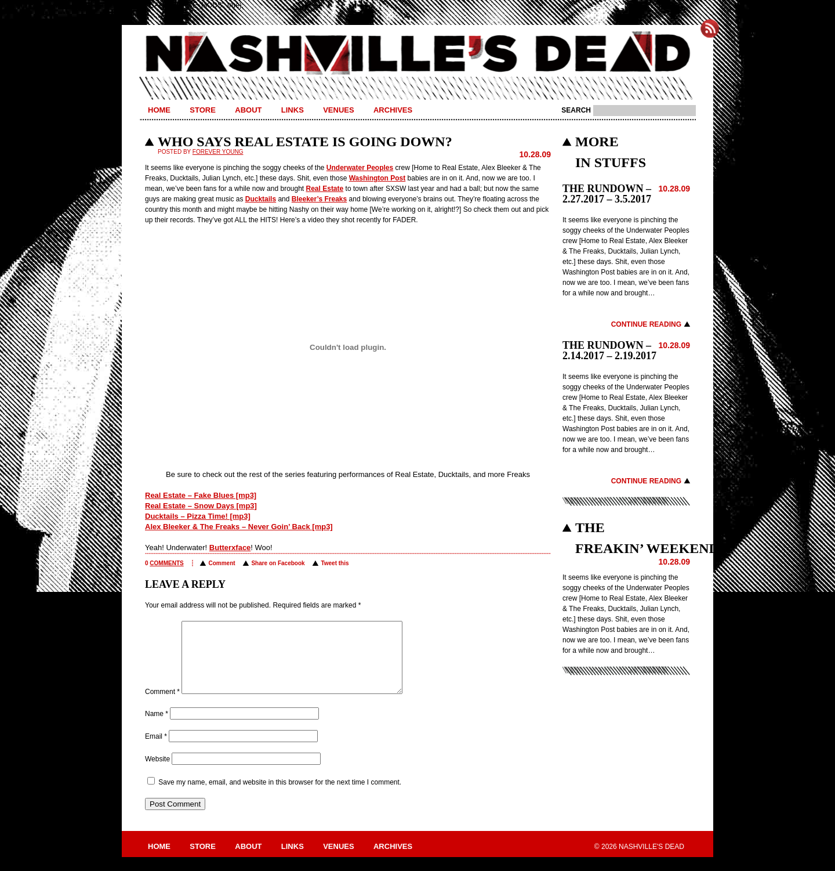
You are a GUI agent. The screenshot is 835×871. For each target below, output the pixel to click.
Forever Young (218, 152)
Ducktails (260, 199)
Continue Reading (646, 324)
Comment (221, 563)
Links (292, 110)
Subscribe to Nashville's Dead (709, 28)
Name (156, 728)
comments (166, 563)
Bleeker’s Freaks (319, 199)
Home (159, 110)
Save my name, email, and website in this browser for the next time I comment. (279, 796)
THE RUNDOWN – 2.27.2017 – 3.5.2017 (606, 194)
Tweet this (334, 563)
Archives (392, 110)
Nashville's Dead (417, 54)
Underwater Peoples (359, 168)
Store (203, 110)
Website (157, 773)
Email (156, 750)
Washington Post (377, 178)
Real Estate (325, 189)
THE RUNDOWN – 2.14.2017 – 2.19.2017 (609, 350)
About (248, 110)
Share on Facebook (277, 563)
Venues (338, 110)
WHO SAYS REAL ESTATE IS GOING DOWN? (305, 141)
